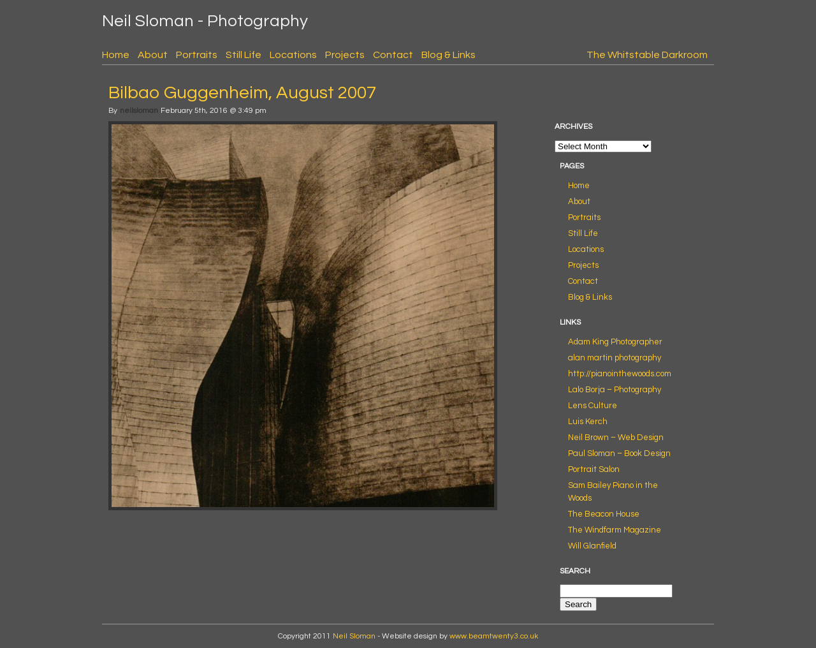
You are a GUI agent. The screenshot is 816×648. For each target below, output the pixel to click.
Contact (393, 55)
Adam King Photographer (615, 341)
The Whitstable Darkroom (647, 55)
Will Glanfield (592, 545)
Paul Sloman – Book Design (619, 453)
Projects (345, 55)
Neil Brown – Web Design (616, 437)
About (153, 55)
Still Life (243, 55)
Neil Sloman (354, 636)
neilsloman (139, 111)
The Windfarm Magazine (614, 530)
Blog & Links (448, 55)
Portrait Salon (594, 469)
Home (115, 55)
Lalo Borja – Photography (614, 389)
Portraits (196, 55)
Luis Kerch (588, 421)
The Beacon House (603, 514)
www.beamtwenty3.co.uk (493, 636)
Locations (293, 55)
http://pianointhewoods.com (619, 373)
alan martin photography (614, 357)
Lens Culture (592, 405)
